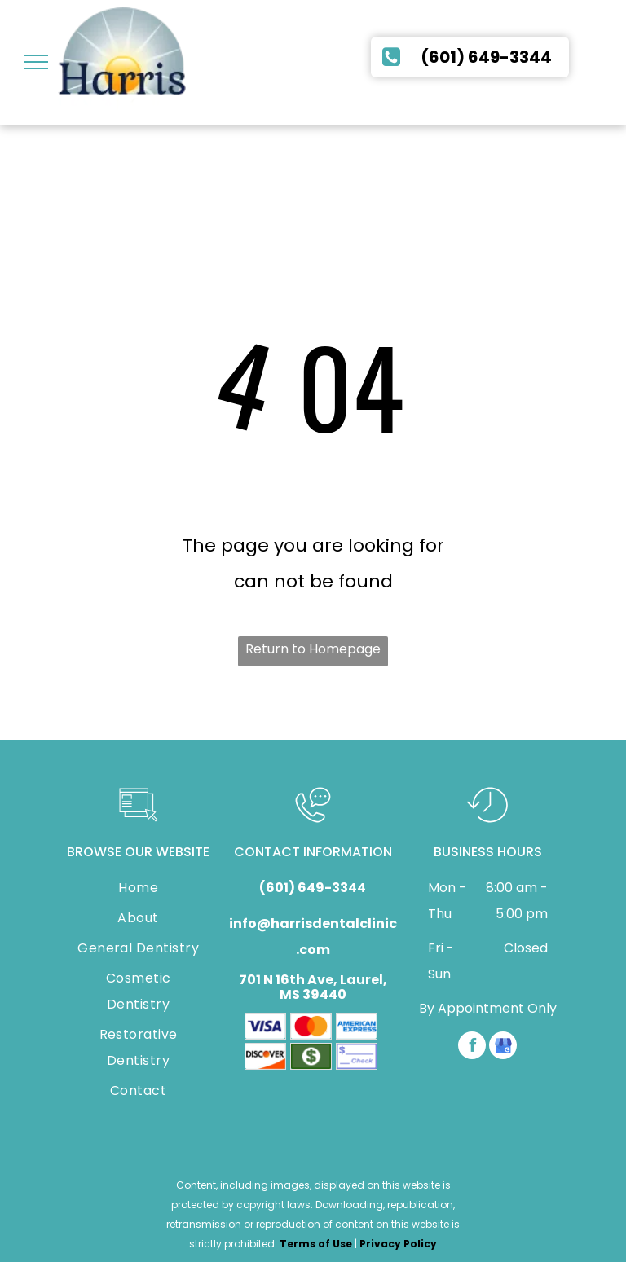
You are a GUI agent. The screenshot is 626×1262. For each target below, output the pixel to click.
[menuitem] (139, 890)
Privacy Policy (398, 1244)
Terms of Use (316, 1244)
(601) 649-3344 (312, 887)
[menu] (36, 62)
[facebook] (472, 1047)
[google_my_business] (503, 1047)
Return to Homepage (313, 649)
